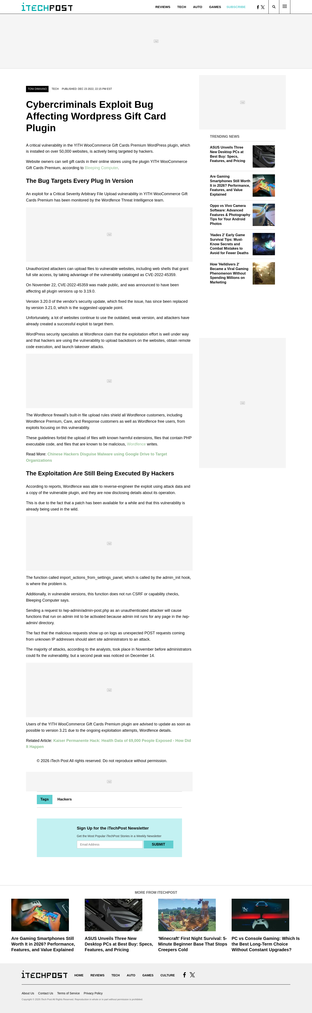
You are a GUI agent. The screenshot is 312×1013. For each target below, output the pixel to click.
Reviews (162, 7)
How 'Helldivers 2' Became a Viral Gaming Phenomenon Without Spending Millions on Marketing (229, 273)
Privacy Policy (93, 993)
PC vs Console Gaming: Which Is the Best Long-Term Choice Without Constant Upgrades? (266, 944)
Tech (181, 7)
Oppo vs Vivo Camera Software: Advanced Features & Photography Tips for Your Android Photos (230, 215)
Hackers (64, 799)
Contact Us (45, 993)
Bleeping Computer (101, 168)
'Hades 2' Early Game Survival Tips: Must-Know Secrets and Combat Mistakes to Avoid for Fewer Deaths (229, 244)
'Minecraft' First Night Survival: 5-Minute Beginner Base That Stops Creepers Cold (192, 944)
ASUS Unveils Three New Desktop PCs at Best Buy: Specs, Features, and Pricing (119, 944)
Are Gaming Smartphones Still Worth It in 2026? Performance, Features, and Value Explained (230, 185)
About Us (28, 993)
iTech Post (59, 761)
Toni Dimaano (37, 88)
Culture (168, 975)
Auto (197, 7)
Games (215, 7)
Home (78, 975)
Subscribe (235, 7)
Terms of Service (68, 993)
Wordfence (136, 444)
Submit (158, 844)
